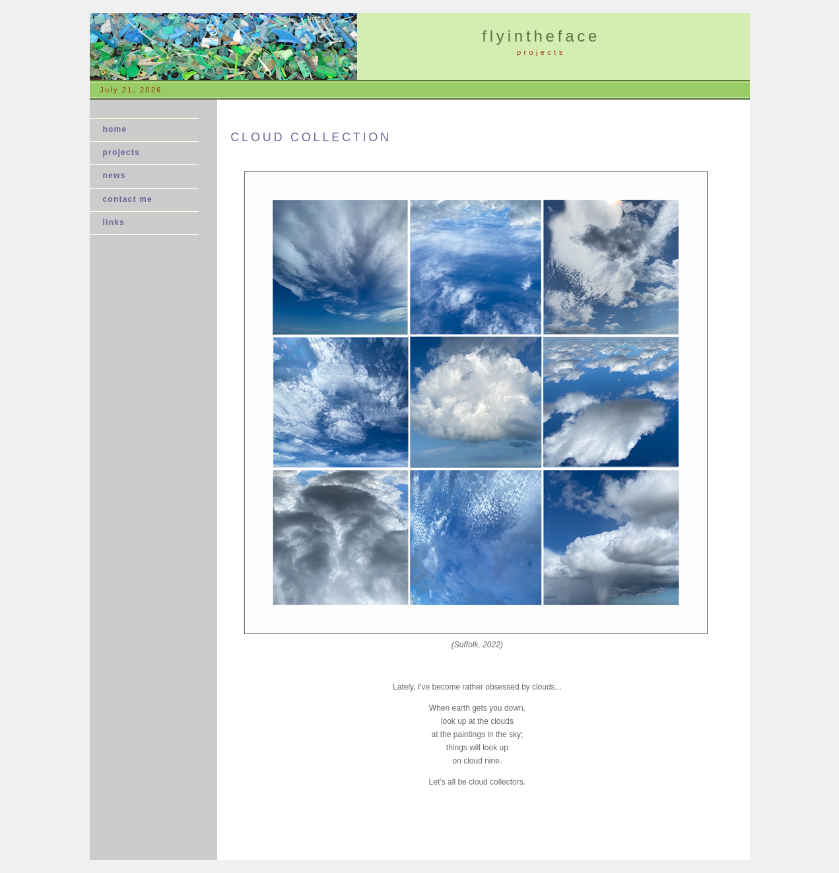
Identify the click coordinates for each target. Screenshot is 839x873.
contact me (127, 199)
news (118, 175)
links (114, 222)
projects (121, 152)
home (115, 129)
